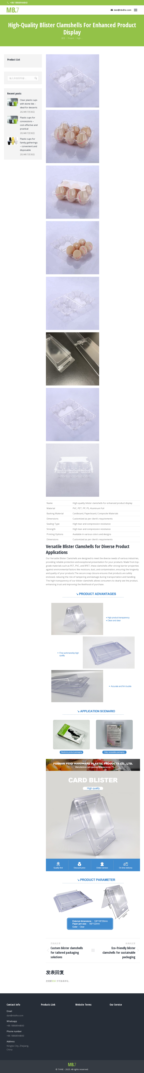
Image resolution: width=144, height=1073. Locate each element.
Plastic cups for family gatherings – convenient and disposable (29, 144)
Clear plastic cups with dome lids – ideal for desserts (28, 104)
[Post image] (12, 102)
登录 (54, 981)
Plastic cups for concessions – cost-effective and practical (29, 123)
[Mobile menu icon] (135, 10)
